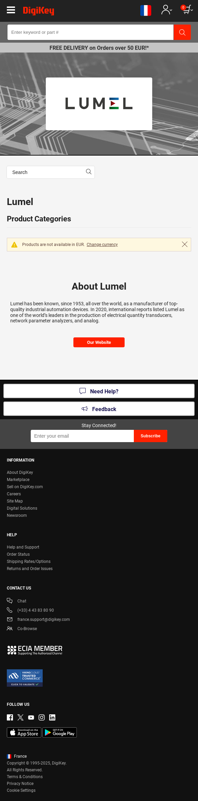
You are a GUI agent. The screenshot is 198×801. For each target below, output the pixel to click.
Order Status (18, 554)
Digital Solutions (22, 508)
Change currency (102, 244)
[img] (38, 12)
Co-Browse (22, 629)
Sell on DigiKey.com (25, 486)
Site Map (15, 501)
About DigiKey (20, 472)
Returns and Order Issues (30, 568)
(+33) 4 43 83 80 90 (30, 611)
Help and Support (23, 547)
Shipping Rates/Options (29, 561)
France (17, 756)
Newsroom (17, 515)
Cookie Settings (21, 790)
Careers (14, 494)
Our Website (99, 342)
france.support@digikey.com (38, 620)
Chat (16, 601)
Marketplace (18, 479)
